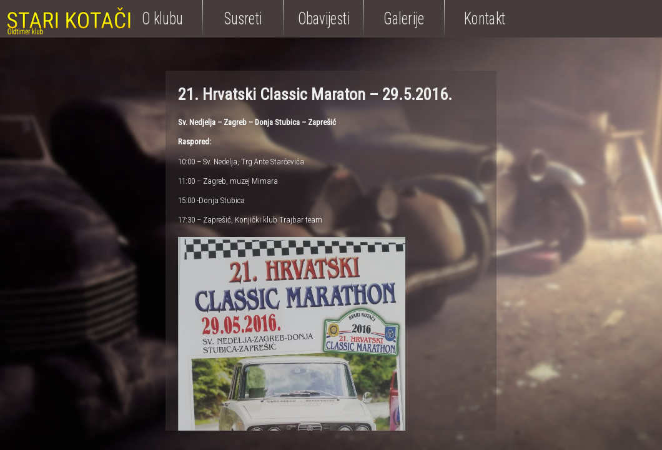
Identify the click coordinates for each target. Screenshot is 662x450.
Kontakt (484, 18)
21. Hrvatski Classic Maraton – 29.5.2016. (315, 94)
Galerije (404, 18)
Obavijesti (324, 18)
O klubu (162, 18)
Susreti (243, 18)
